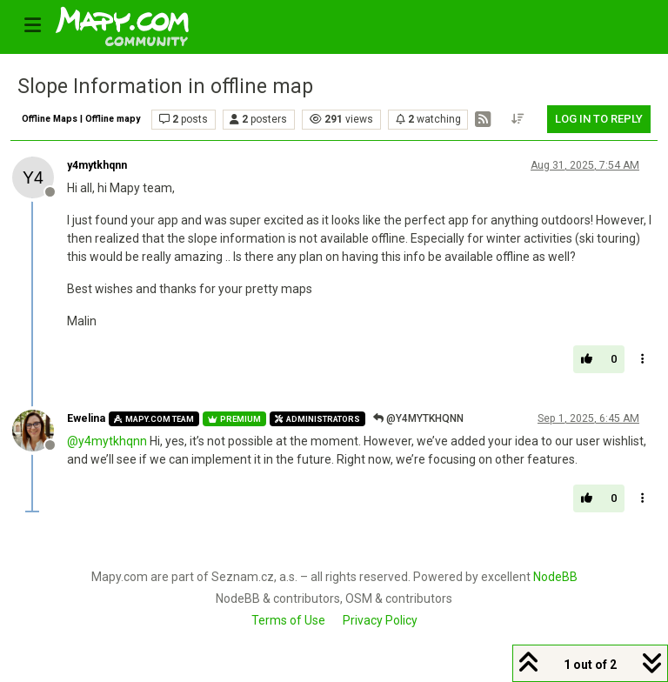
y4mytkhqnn (97, 165)
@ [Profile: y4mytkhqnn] (107, 441)
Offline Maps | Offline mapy (81, 118)
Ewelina (86, 418)
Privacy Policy (380, 620)
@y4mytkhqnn (418, 418)
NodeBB (555, 577)
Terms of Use (288, 620)
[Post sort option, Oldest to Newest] (518, 119)
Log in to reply (599, 118)
